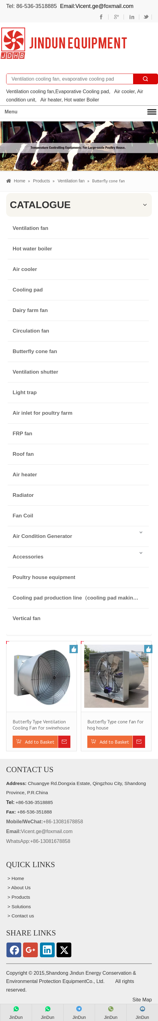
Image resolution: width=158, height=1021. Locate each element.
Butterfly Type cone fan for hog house (115, 724)
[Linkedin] (47, 950)
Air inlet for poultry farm (43, 413)
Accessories (28, 556)
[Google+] (30, 950)
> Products (18, 897)
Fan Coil (23, 515)
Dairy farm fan (30, 310)
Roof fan (23, 454)
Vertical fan (27, 618)
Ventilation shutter (35, 372)
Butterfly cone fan (35, 351)
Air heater (25, 474)
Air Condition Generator (42, 536)
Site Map (142, 999)
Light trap (25, 392)
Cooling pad (28, 289)
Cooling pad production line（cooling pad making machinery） (81, 597)
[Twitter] (64, 950)
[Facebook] (13, 950)
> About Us (18, 887)
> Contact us (20, 915)
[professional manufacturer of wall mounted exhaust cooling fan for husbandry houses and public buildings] (63, 43)
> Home (15, 878)
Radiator (23, 495)
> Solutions (18, 906)
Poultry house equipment (44, 577)
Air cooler (25, 269)
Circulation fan (31, 330)
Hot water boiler (32, 248)
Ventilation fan (30, 228)
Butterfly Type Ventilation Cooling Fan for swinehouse (41, 724)
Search (145, 79)
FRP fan (22, 433)
